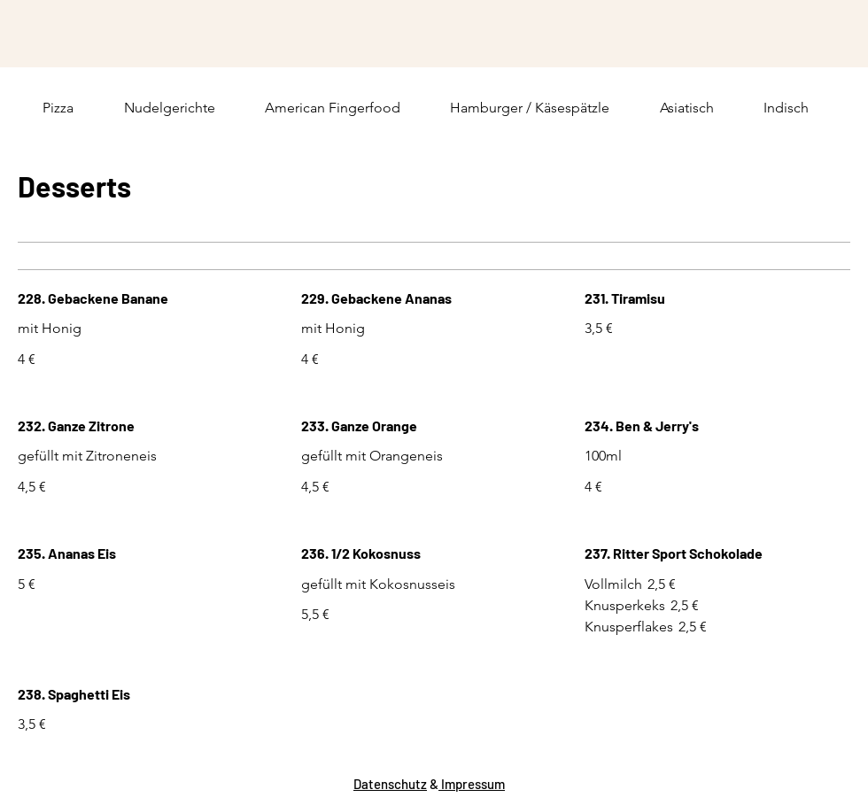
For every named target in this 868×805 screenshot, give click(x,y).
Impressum (471, 784)
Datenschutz (390, 784)
